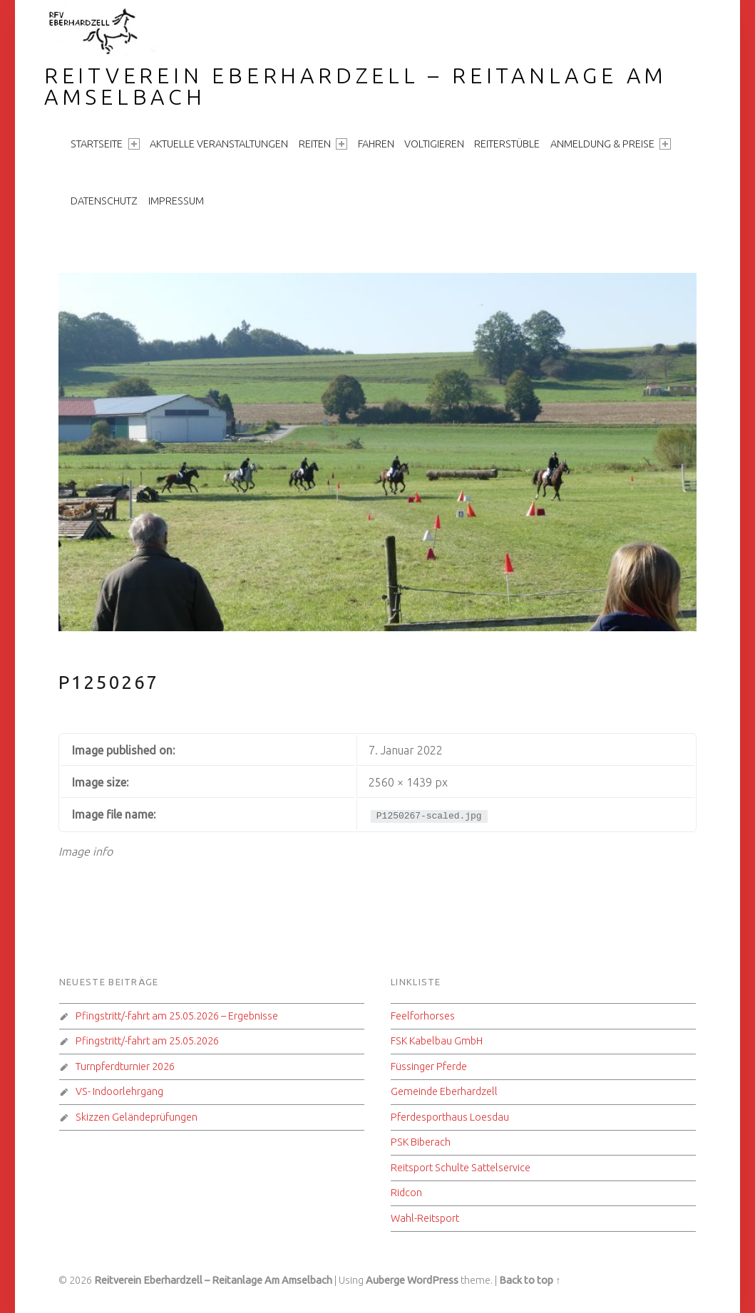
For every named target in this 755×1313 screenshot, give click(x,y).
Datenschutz (104, 201)
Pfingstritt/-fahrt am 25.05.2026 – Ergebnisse (177, 1016)
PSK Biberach (421, 1142)
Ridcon (406, 1192)
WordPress (432, 1280)
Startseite (105, 144)
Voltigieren (434, 144)
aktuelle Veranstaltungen (219, 144)
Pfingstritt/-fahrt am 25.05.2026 (147, 1041)
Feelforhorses (423, 1016)
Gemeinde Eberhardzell (444, 1091)
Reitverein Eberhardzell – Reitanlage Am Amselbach (355, 86)
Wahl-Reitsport (425, 1218)
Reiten (323, 144)
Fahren (376, 144)
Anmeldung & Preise (610, 144)
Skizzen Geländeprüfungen (136, 1117)
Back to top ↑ (529, 1280)
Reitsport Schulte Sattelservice (460, 1167)
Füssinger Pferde (429, 1066)
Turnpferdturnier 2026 (125, 1066)
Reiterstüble (507, 144)
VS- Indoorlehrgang (119, 1091)
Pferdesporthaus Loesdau (450, 1117)
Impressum (176, 201)
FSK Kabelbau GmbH (437, 1041)
